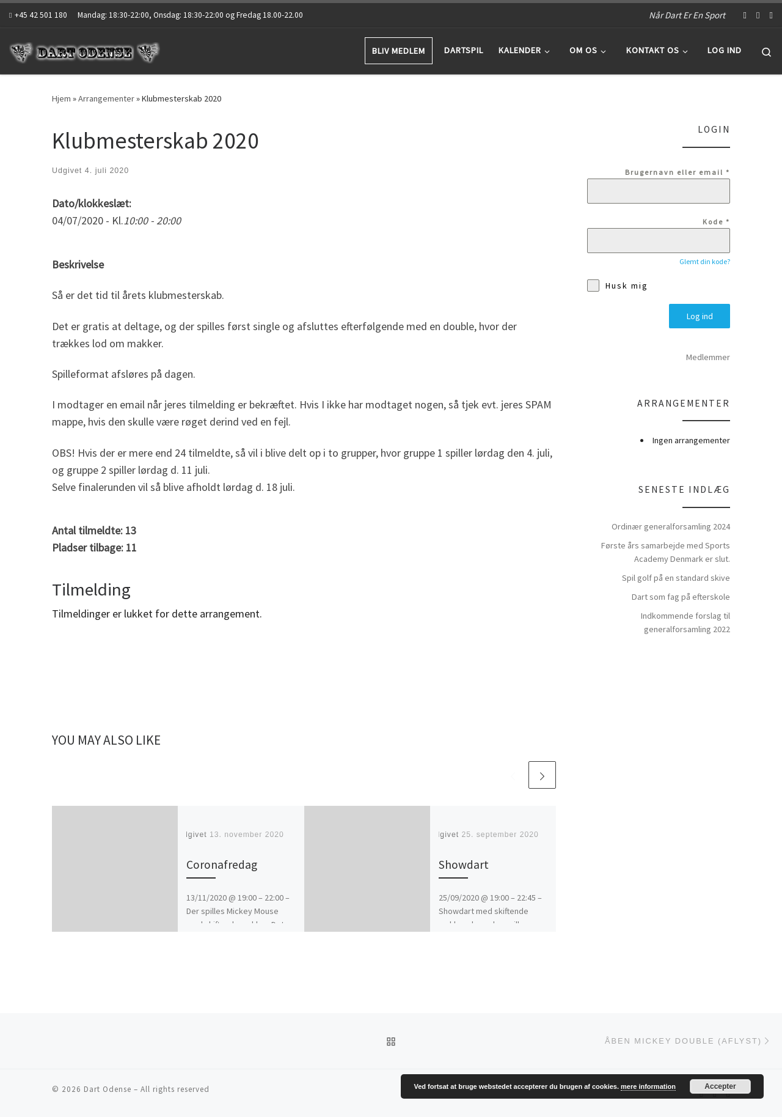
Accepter (720, 1086)
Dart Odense (107, 1089)
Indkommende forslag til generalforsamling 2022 (685, 622)
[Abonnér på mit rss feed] (771, 15)
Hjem (61, 98)
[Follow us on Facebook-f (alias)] (745, 15)
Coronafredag (221, 864)
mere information (648, 1086)
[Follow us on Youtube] (757, 15)
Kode (716, 221)
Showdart (464, 864)
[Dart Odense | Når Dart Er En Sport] (85, 50)
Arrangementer (106, 98)
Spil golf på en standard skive (676, 577)
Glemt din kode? (704, 261)
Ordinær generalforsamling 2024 (671, 526)
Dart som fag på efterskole (681, 596)
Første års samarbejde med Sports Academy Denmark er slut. (665, 552)
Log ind (700, 316)
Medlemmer (708, 357)
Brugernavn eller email (677, 172)
